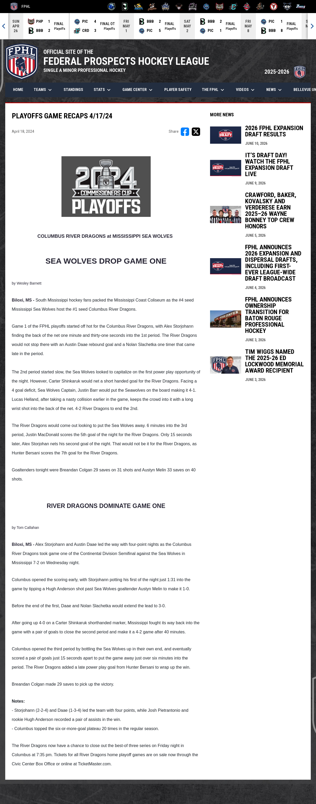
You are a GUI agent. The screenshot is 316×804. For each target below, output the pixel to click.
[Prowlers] (219, 6)
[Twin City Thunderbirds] (274, 6)
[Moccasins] (179, 6)
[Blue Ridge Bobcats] (138, 6)
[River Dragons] (233, 6)
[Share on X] (196, 132)
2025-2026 (285, 71)
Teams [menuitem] (43, 90)
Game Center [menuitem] (138, 90)
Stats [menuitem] (103, 90)
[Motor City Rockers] (193, 6)
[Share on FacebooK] (185, 132)
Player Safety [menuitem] (177, 89)
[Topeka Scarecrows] (260, 6)
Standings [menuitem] (73, 89)
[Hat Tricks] (152, 6)
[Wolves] (287, 6)
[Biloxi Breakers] (111, 6)
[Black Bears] (125, 6)
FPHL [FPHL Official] (20, 6)
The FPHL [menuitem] (213, 90)
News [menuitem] (274, 90)
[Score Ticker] (158, 26)
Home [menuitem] (18, 89)
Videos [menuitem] (246, 90)
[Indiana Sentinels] (166, 6)
